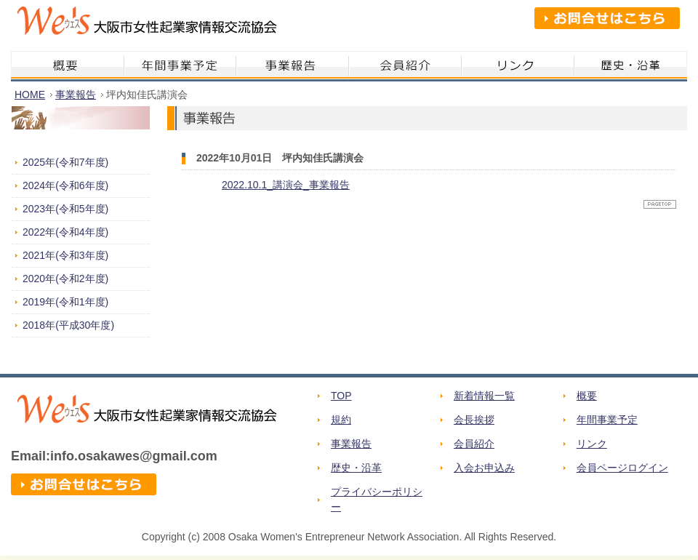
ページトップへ (659, 204)
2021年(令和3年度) (65, 255)
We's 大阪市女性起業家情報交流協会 (143, 25)
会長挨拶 (474, 419)
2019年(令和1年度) (65, 302)
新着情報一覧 (484, 395)
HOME (30, 94)
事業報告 (75, 94)
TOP (341, 395)
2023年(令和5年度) (65, 209)
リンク (592, 443)
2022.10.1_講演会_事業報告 (286, 185)
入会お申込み (484, 467)
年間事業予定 (607, 419)
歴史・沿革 (356, 467)
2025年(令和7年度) (65, 162)
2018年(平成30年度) (68, 325)
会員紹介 (474, 443)
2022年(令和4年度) (65, 232)
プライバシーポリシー (376, 499)
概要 (587, 395)
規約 (341, 419)
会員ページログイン (622, 467)
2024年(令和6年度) (65, 185)
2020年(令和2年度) (65, 278)
